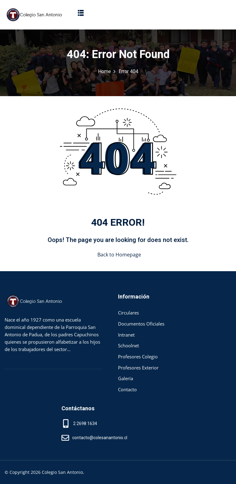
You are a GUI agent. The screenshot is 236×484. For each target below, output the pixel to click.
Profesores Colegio (138, 356)
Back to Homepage (118, 254)
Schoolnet (128, 345)
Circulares (128, 313)
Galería (125, 378)
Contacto (127, 389)
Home (104, 71)
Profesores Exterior (138, 368)
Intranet (126, 335)
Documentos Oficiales (141, 324)
